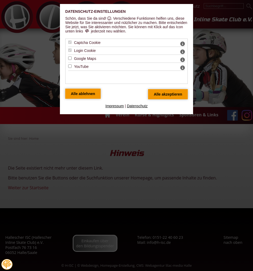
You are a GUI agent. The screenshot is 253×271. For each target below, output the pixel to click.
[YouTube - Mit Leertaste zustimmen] (70, 66)
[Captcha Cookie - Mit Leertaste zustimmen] (70, 42)
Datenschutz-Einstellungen (95, 11)
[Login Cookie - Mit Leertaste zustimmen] (70, 50)
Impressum (114, 106)
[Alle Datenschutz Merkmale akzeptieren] (168, 94)
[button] (7, 264)
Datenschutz (137, 106)
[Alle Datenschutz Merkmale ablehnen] (83, 94)
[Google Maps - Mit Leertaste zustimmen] (70, 58)
